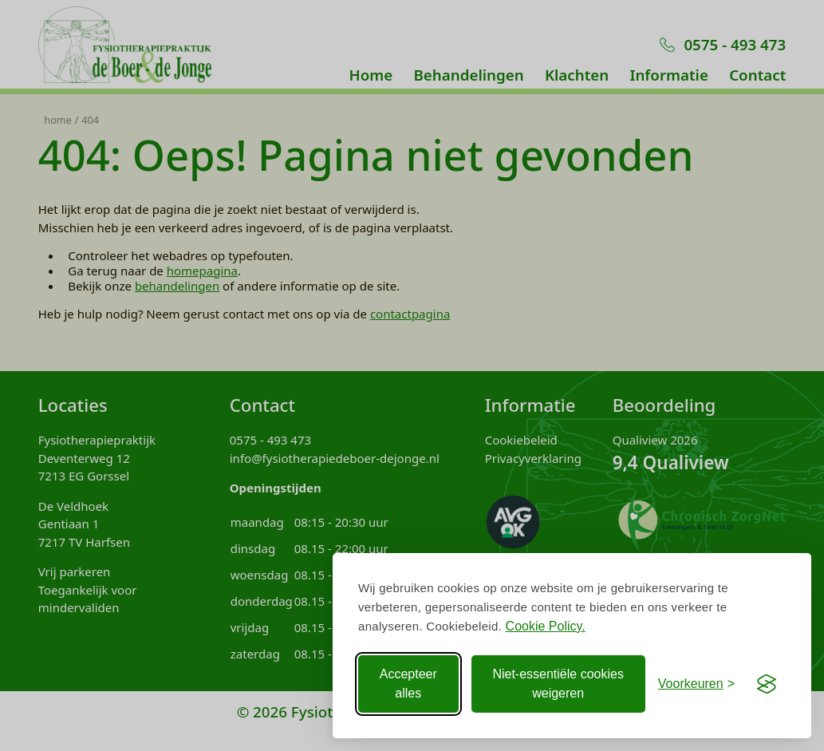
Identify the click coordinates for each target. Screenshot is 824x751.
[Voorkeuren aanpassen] (696, 684)
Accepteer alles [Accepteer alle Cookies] (408, 683)
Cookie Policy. (545, 626)
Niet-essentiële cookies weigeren (558, 683)
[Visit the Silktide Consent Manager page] (766, 684)
